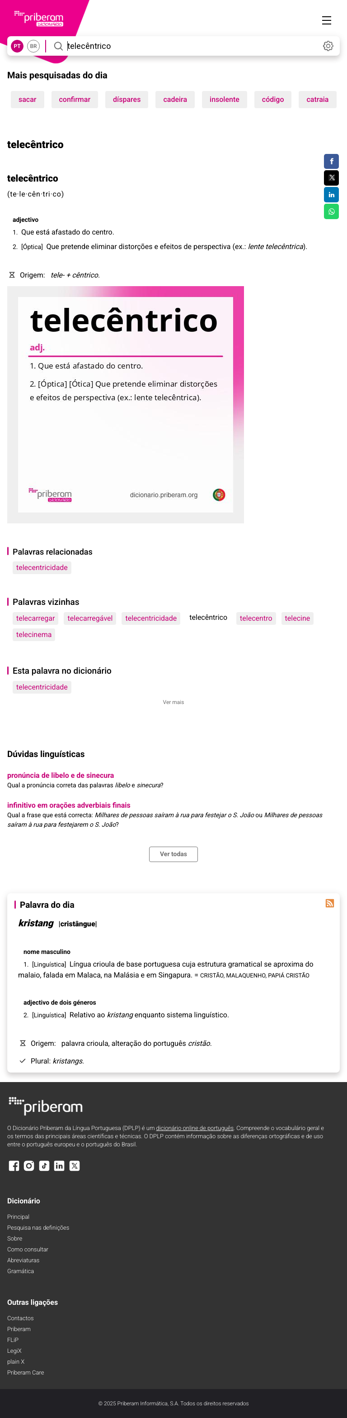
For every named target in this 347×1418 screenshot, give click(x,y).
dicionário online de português (195, 1128)
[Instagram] (29, 1170)
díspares (127, 99)
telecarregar (35, 618)
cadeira (175, 99)
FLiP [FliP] (13, 1340)
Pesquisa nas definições (38, 1228)
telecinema (34, 634)
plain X (15, 1362)
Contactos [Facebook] (20, 1318)
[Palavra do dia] (329, 903)
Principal (18, 1217)
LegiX (14, 1351)
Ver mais (173, 702)
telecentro (256, 618)
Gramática (20, 1271)
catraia (317, 99)
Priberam (19, 1329)
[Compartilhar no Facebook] (331, 161)
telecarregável (90, 618)
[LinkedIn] (59, 1170)
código (273, 99)
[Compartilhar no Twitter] (331, 178)
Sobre (14, 1239)
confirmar (75, 99)
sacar (28, 99)
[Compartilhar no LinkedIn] (331, 194)
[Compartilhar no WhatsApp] (331, 211)
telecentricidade (42, 567)
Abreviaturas (23, 1260)
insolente (224, 99)
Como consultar (27, 1249)
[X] (74, 1170)
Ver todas (173, 854)
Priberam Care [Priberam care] (25, 1373)
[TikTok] (44, 1170)
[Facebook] (14, 1170)
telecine (297, 618)
